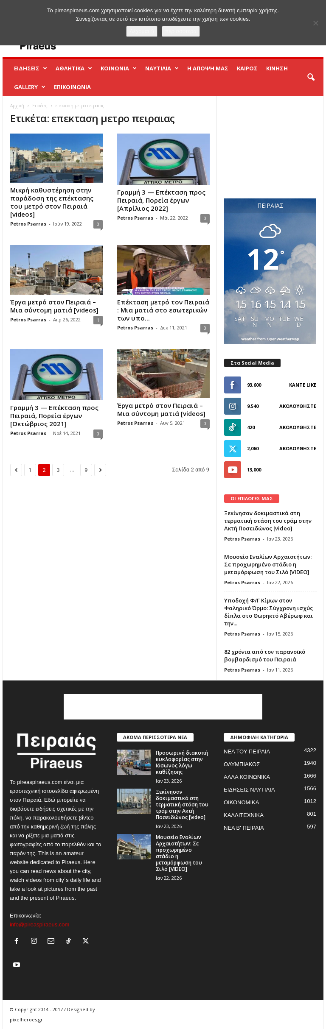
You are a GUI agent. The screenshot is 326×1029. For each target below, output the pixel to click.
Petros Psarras (28, 223)
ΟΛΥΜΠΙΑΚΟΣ (242, 764)
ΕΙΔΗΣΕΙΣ (30, 68)
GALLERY (29, 87)
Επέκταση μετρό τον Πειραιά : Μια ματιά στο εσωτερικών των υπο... (163, 310)
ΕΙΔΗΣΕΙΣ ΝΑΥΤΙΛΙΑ (249, 789)
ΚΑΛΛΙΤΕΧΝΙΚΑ (244, 815)
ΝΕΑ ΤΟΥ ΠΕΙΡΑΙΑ (247, 751)
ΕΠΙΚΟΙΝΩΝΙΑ (72, 87)
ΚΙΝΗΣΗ (277, 68)
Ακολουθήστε (297, 406)
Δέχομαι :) (141, 31)
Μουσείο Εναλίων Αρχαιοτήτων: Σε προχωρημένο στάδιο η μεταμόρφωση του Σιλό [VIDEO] (268, 564)
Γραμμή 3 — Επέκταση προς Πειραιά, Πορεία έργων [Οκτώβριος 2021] (54, 415)
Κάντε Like (302, 385)
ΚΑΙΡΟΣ (247, 68)
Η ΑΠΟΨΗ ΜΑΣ (207, 68)
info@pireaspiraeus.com (39, 924)
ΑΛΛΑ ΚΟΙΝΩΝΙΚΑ (247, 777)
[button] (310, 77)
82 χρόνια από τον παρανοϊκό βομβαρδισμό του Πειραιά (264, 655)
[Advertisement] (270, 147)
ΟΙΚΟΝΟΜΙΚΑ (241, 802)
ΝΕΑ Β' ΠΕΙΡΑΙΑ (244, 828)
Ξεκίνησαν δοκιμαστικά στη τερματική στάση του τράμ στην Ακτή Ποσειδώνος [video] (268, 520)
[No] (315, 23)
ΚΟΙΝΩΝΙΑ (119, 68)
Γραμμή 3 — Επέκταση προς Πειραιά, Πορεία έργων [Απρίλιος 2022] (161, 200)
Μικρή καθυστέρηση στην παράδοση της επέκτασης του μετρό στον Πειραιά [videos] (51, 202)
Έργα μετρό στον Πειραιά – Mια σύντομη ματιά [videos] (54, 306)
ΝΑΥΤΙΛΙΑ (162, 68)
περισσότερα (181, 31)
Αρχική (17, 106)
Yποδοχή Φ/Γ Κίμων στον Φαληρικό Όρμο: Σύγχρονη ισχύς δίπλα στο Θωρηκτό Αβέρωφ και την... (268, 612)
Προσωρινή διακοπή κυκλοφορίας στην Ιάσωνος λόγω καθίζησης (182, 762)
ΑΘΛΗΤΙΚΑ (74, 68)
